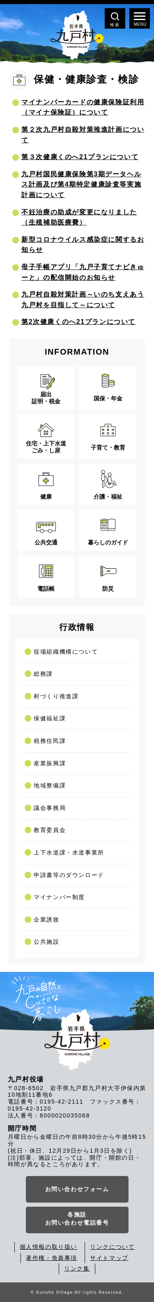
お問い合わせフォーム (77, 1189)
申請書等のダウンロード (69, 875)
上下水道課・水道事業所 (69, 852)
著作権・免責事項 (51, 1258)
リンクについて (112, 1247)
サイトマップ (109, 1258)
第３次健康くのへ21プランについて (79, 156)
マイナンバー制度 (59, 897)
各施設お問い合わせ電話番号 (77, 1218)
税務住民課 (50, 741)
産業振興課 (50, 763)
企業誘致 (46, 919)
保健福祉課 (50, 718)
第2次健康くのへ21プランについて (78, 321)
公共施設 (46, 941)
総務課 (43, 673)
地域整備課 (50, 785)
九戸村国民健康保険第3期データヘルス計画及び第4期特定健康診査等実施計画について (81, 184)
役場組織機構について (66, 651)
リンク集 (77, 1268)
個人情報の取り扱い (48, 1247)
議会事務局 (50, 808)
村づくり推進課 (56, 696)
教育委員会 (50, 830)
